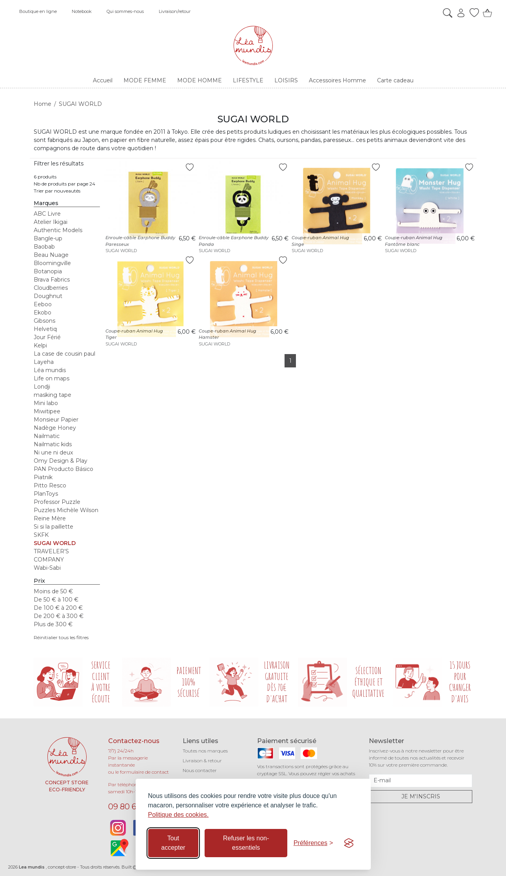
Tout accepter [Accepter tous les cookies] (173, 843)
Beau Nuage (51, 254)
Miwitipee (47, 411)
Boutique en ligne (38, 11)
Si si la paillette (53, 526)
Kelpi (40, 345)
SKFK (41, 534)
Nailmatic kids (53, 444)
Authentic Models (58, 230)
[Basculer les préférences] (313, 843)
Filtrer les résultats (58, 163)
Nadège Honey (55, 427)
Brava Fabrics (52, 279)
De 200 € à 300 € (58, 616)
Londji (42, 386)
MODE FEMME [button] (144, 80)
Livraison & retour (202, 760)
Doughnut (48, 296)
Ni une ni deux (53, 452)
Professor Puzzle (57, 501)
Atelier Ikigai (50, 221)
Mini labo (46, 403)
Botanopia (48, 271)
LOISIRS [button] (286, 80)
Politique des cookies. (178, 814)
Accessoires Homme (337, 80)
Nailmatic (47, 436)
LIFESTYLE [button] (248, 80)
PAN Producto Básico (63, 469)
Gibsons (44, 320)
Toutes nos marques (205, 751)
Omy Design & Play (60, 460)
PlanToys (46, 493)
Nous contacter (200, 770)
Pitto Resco (50, 485)
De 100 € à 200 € (58, 607)
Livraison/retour (174, 11)
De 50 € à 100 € (56, 599)
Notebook (82, 11)
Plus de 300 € (53, 624)
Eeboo (43, 304)
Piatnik (43, 477)
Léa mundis (50, 370)
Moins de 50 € (53, 591)
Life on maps (51, 378)
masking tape (52, 394)
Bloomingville (52, 263)
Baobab (44, 246)
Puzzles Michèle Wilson (66, 510)
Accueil (102, 80)
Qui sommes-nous (125, 11)
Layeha (44, 361)
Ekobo (42, 312)
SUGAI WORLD (55, 543)
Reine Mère (50, 518)
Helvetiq (45, 329)
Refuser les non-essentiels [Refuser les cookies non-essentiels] (246, 843)
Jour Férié (47, 337)
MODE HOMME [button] (199, 80)
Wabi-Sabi (47, 567)
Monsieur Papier (56, 419)
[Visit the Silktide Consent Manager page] (348, 843)
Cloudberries (51, 287)
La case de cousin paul (64, 353)
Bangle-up (48, 238)
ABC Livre (47, 213)
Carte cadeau (395, 80)
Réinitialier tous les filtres (61, 637)
